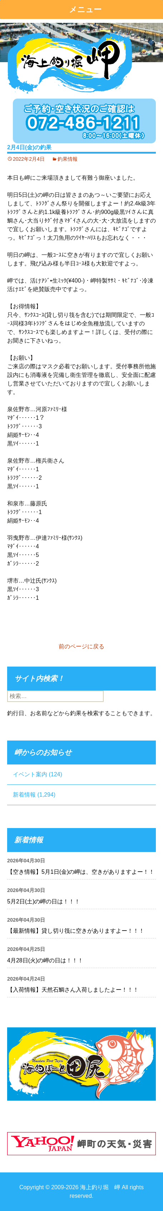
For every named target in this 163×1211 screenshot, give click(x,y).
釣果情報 (68, 159)
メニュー (85, 9)
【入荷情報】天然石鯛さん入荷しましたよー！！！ (73, 990)
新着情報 (24, 795)
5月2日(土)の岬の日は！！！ (43, 901)
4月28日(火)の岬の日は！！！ (45, 960)
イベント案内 (30, 774)
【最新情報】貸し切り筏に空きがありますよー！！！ (75, 931)
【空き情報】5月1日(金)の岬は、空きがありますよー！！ (80, 872)
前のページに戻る (81, 646)
